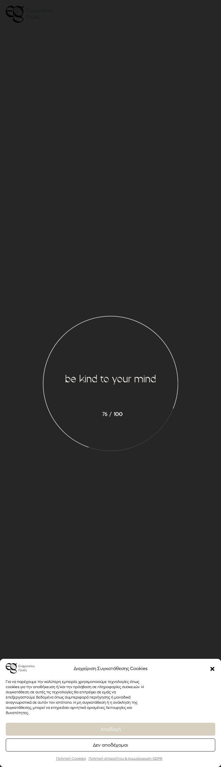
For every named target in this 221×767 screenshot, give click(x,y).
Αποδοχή (111, 729)
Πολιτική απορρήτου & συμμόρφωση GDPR (125, 758)
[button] (212, 668)
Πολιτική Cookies (71, 758)
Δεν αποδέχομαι (110, 745)
